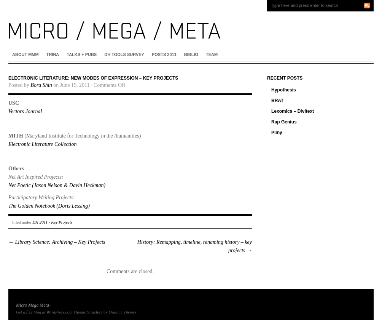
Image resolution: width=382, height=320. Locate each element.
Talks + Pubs (82, 54)
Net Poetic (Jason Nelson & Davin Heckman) (56, 185)
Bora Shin (41, 85)
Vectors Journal (25, 111)
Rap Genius (284, 122)
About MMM (25, 54)
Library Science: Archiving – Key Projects (56, 242)
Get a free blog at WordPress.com (44, 312)
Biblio (191, 54)
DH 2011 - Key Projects (52, 222)
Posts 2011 (164, 54)
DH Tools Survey (124, 54)
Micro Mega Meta (32, 305)
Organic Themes (123, 312)
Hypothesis (283, 90)
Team (212, 54)
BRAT (277, 100)
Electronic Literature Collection (42, 144)
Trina (52, 54)
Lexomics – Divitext (292, 111)
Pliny (276, 132)
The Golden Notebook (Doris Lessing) (49, 206)
